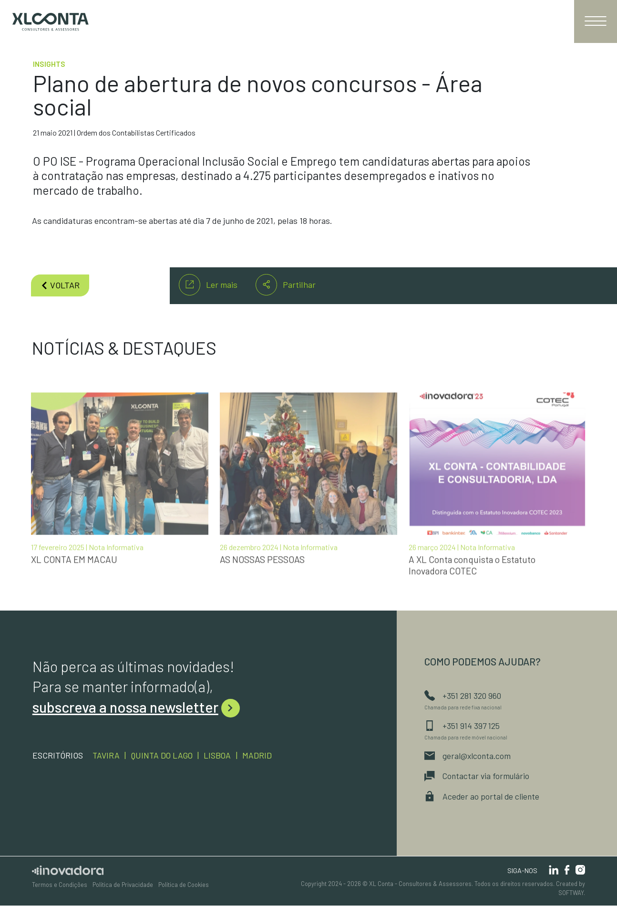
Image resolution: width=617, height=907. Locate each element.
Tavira (107, 754)
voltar (60, 285)
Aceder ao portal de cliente (483, 797)
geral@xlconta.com (469, 756)
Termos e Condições (59, 886)
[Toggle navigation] (595, 21)
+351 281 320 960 (463, 695)
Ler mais (208, 284)
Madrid (262, 754)
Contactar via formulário (478, 776)
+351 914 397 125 (463, 725)
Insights (49, 64)
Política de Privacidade (123, 886)
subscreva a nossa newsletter (136, 707)
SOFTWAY (571, 894)
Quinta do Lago (164, 754)
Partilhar (286, 284)
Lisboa (222, 754)
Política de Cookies (183, 886)
